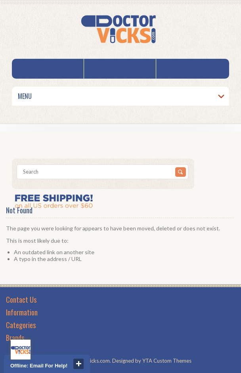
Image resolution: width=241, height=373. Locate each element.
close (78, 364)
